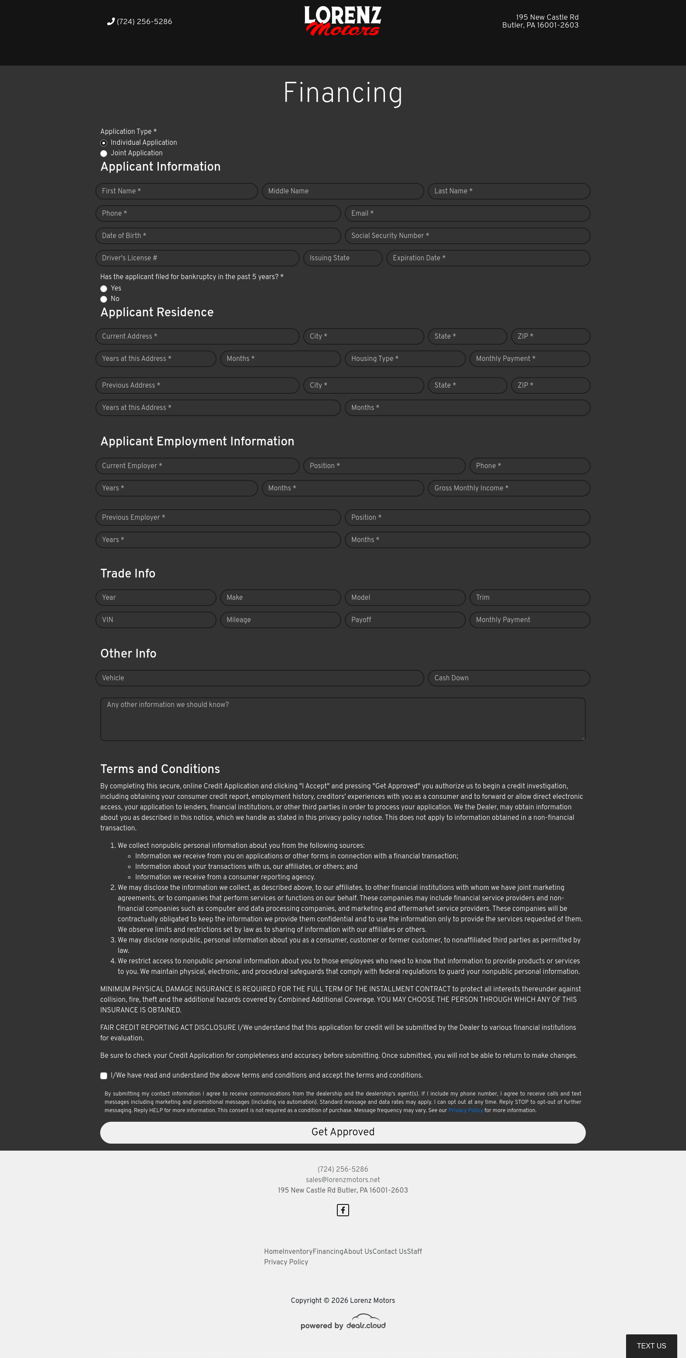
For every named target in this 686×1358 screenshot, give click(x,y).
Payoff (361, 620)
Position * (325, 466)
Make (235, 598)
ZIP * (526, 336)
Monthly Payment (503, 620)
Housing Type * (375, 359)
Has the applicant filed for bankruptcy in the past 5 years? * (192, 277)
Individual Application (144, 143)
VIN (107, 620)
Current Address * (130, 336)
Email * (362, 214)
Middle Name (288, 191)
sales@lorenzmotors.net (343, 1180)
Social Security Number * (390, 236)
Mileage (239, 620)
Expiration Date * (419, 258)
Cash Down (451, 678)
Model (360, 598)
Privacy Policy (465, 1110)
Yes (116, 288)
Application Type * (128, 132)
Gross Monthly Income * (471, 488)
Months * (241, 359)
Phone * (114, 214)
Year (109, 598)
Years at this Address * (137, 359)
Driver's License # (130, 258)
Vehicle (113, 678)
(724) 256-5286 (139, 22)
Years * (113, 488)
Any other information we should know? (168, 705)
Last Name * (453, 191)
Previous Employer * (133, 518)
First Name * (121, 191)
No (115, 299)
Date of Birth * (124, 236)
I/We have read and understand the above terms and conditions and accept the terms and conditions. (267, 1075)
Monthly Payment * (506, 359)
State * (445, 336)
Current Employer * (132, 466)
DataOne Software (240, 1353)
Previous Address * (131, 386)
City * (319, 336)
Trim (483, 598)
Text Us (651, 1346)
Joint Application (137, 153)
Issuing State (330, 258)
